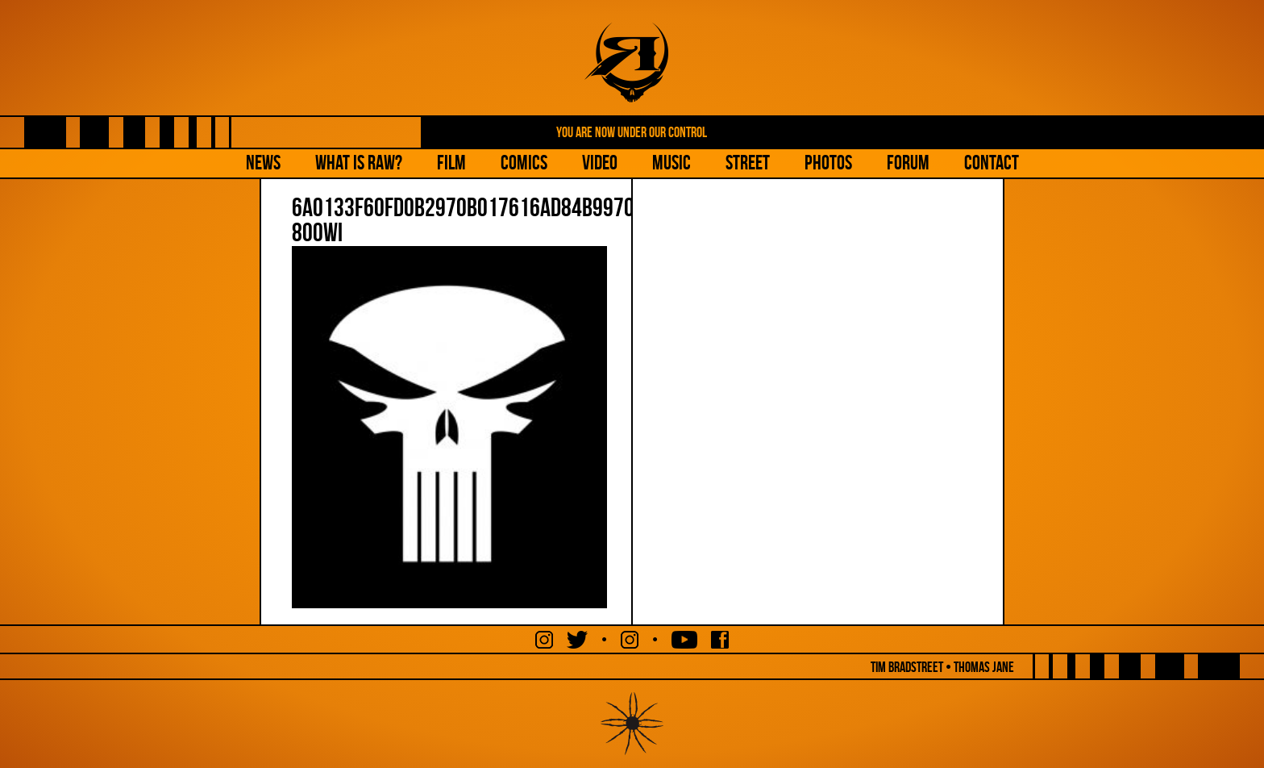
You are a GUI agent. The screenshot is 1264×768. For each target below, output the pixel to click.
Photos (828, 162)
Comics (524, 162)
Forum (908, 162)
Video (599, 162)
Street (748, 162)
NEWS (263, 162)
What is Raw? (358, 162)
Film (451, 162)
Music (671, 162)
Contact (991, 162)
